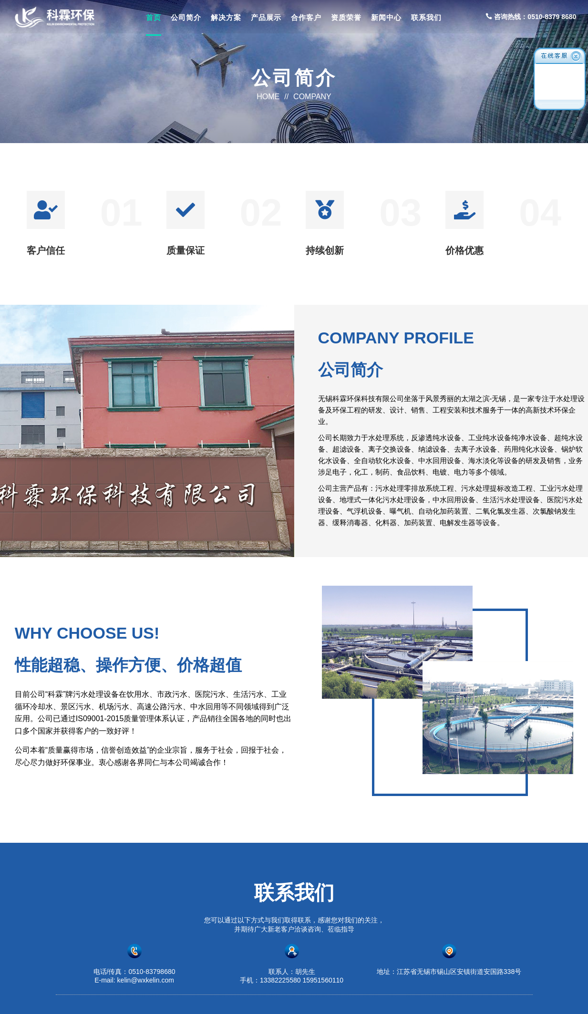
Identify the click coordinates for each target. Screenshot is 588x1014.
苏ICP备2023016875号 (394, 998)
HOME (268, 97)
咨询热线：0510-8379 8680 (530, 17)
